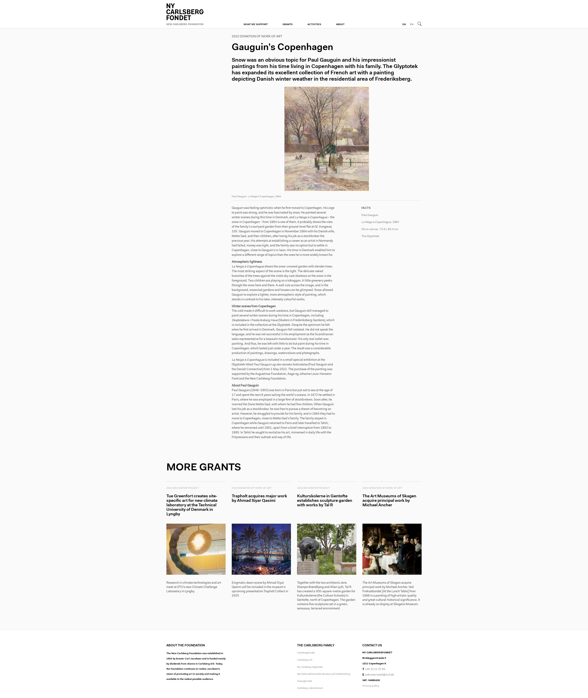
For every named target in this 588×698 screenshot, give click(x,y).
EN (411, 24)
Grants (288, 24)
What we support (256, 24)
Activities (314, 24)
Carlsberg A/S (304, 660)
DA (404, 24)
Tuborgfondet (304, 681)
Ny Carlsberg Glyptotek (310, 667)
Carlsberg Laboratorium (310, 689)
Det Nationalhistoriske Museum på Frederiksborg (323, 675)
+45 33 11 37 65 (375, 669)
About (340, 24)
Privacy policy (370, 686)
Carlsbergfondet (306, 653)
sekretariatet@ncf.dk (379, 675)
